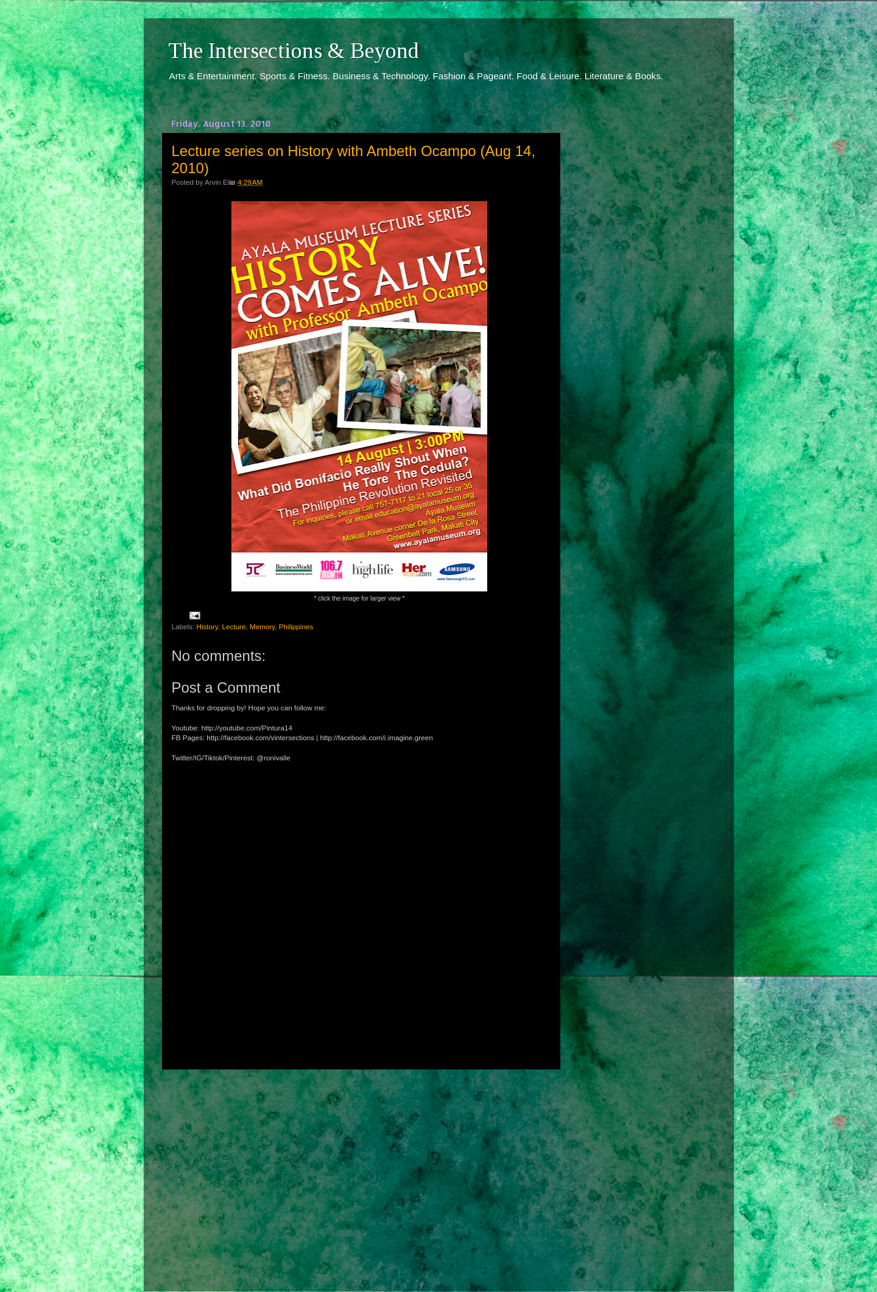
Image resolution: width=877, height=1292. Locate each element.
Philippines (296, 626)
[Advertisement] (359, 1169)
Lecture (233, 626)
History (207, 626)
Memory (262, 626)
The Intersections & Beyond (293, 50)
